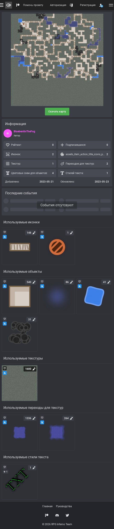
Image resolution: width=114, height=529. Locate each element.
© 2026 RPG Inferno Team (57, 524)
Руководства (64, 506)
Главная (47, 506)
